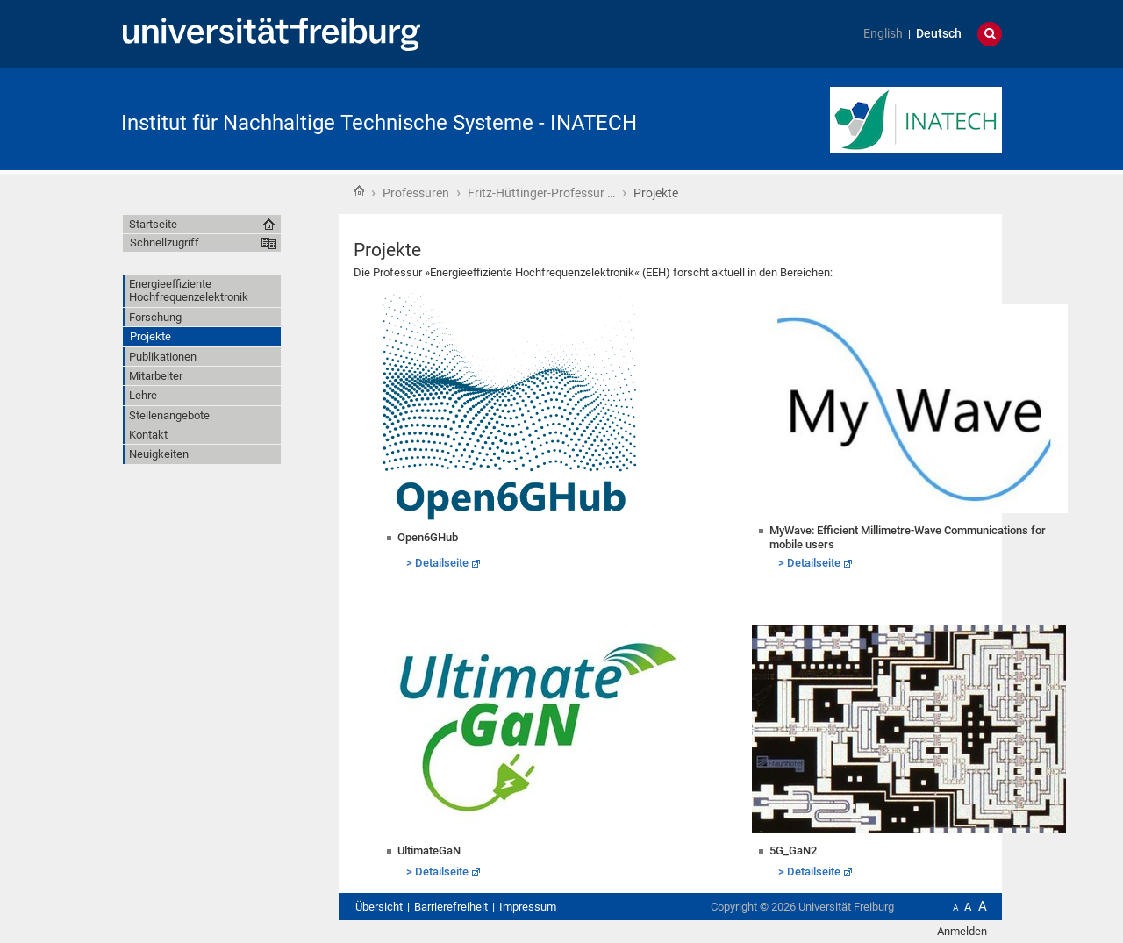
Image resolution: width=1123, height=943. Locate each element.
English (883, 33)
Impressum (527, 906)
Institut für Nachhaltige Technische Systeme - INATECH (379, 123)
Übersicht (379, 906)
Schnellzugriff (164, 242)
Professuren (416, 193)
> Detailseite (437, 562)
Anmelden (962, 931)
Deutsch (939, 33)
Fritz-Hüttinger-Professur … (541, 193)
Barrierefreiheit (451, 906)
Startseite (359, 191)
